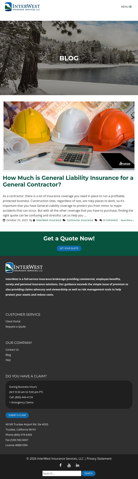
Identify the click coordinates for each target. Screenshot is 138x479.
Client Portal (13, 321)
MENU (126, 6)
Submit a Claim (17, 415)
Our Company (19, 343)
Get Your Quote (69, 248)
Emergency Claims (22, 402)
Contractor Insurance (80, 220)
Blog (8, 355)
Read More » (127, 220)
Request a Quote (16, 326)
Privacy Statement (99, 459)
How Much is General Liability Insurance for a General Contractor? (68, 181)
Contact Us (12, 349)
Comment (112, 220)
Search (88, 473)
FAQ (8, 360)
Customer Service (23, 315)
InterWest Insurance (48, 220)
